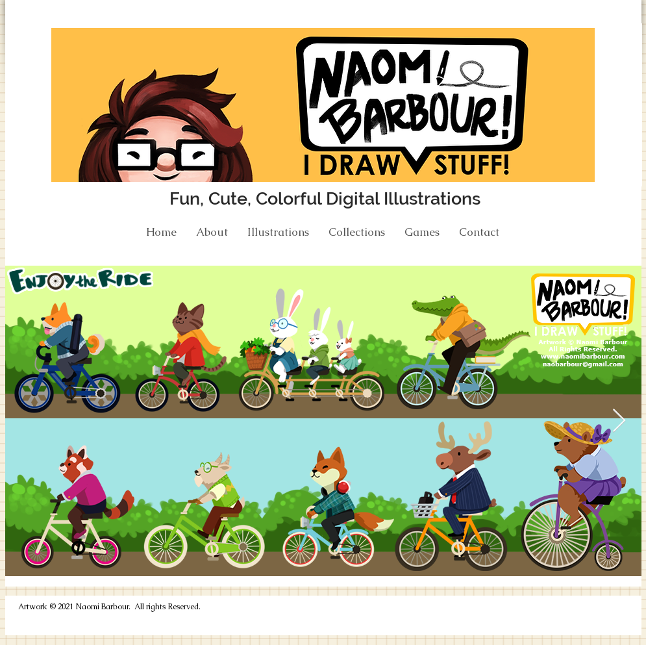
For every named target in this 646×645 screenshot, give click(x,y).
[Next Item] (619, 421)
